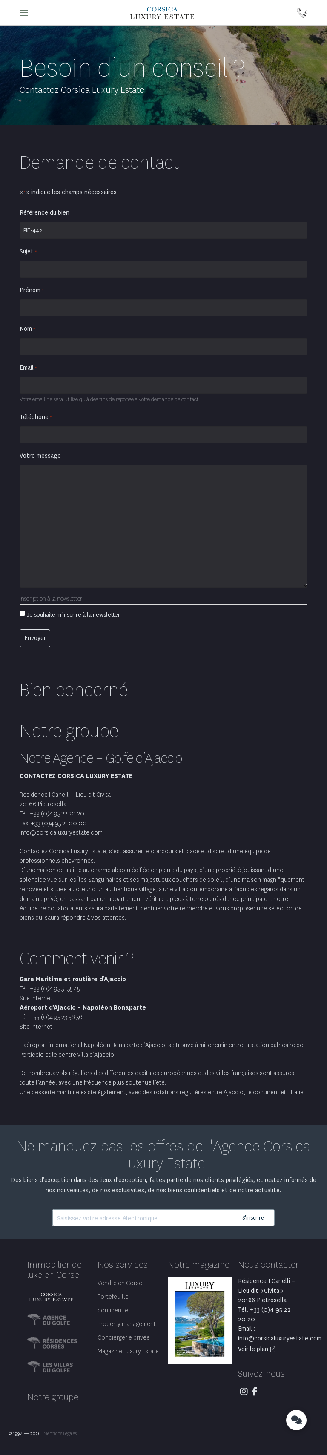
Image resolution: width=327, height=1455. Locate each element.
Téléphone (36, 417)
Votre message (40, 456)
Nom (27, 329)
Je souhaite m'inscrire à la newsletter (73, 614)
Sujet (28, 251)
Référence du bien (44, 213)
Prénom (32, 290)
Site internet (36, 998)
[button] (24, 13)
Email (28, 368)
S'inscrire (253, 1217)
